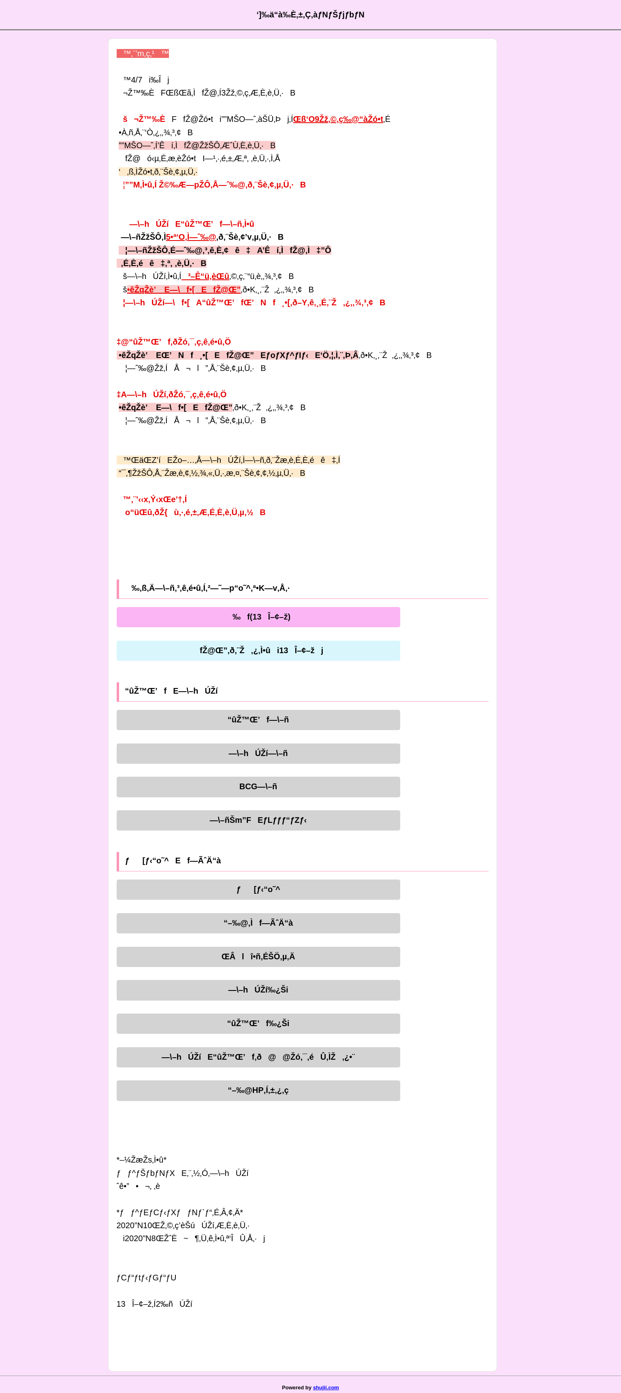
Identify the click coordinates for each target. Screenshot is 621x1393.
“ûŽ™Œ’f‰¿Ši (258, 1023)
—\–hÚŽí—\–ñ (258, 753)
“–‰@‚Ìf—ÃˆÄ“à (258, 922)
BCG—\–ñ (258, 786)
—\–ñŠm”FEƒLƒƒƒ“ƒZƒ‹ (258, 820)
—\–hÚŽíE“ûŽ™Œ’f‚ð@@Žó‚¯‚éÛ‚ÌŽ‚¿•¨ (258, 1056)
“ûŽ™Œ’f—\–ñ (258, 719)
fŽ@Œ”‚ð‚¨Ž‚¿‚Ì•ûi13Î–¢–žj (258, 650)
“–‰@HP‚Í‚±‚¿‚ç (258, 1090)
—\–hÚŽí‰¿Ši (258, 989)
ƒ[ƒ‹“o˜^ (258, 889)
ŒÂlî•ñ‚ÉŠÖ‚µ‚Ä (258, 956)
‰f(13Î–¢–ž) (258, 616)
